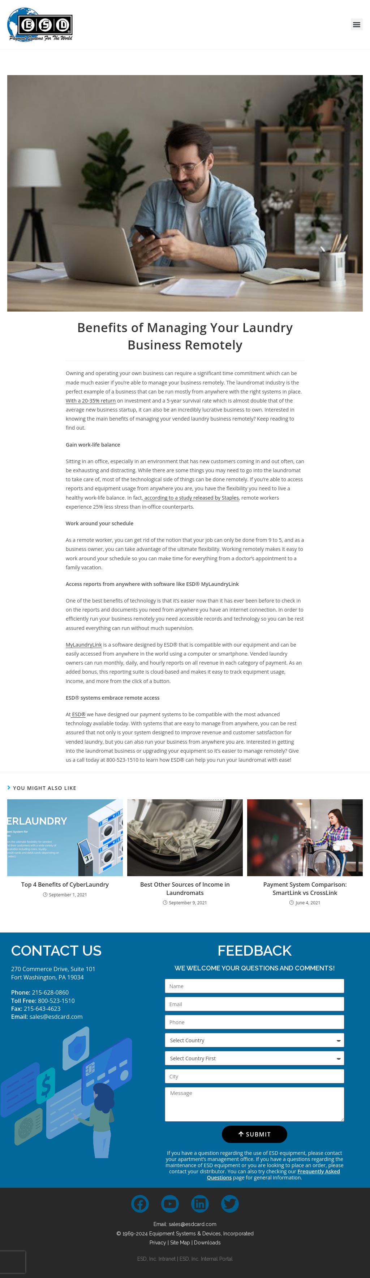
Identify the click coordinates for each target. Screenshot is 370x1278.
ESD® (78, 714)
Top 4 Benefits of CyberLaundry (65, 884)
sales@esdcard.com (56, 1017)
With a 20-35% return (91, 400)
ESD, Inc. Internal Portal (206, 1259)
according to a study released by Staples (191, 497)
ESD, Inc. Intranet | (158, 1259)
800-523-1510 (56, 1001)
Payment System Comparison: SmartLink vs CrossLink (305, 888)
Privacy (158, 1243)
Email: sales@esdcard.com (185, 1224)
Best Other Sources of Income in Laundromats (185, 888)
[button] (357, 24)
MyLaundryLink (84, 644)
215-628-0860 (50, 992)
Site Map (180, 1243)
